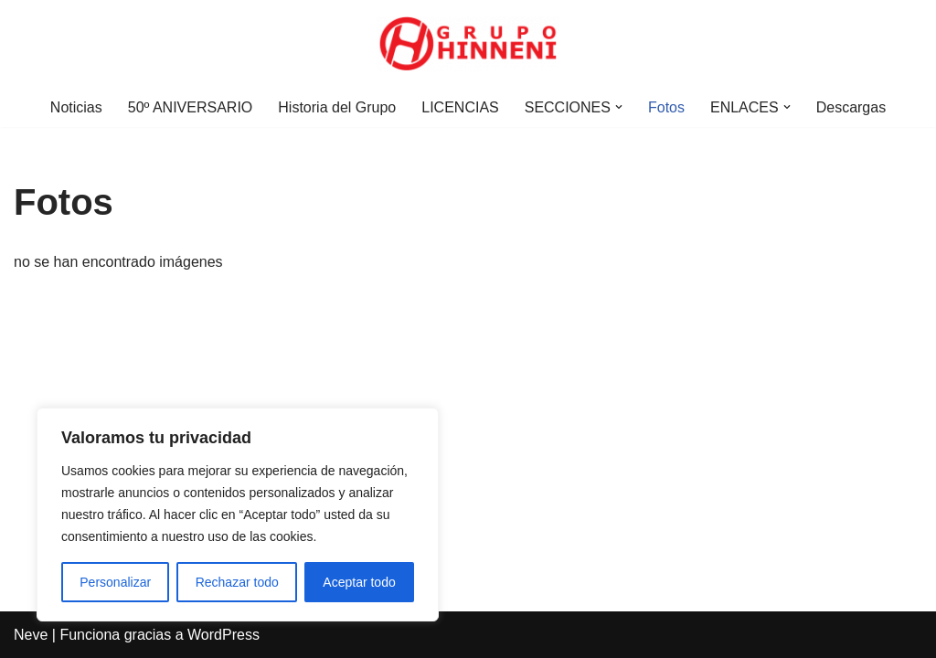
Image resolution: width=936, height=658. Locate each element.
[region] (238, 514)
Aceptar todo (359, 582)
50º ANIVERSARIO (190, 107)
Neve (31, 634)
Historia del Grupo (337, 107)
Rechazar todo (237, 582)
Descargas (851, 107)
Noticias (76, 107)
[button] (618, 107)
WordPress (223, 634)
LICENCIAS (459, 107)
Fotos (666, 107)
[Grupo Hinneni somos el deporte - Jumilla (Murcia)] (468, 43)
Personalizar (115, 582)
